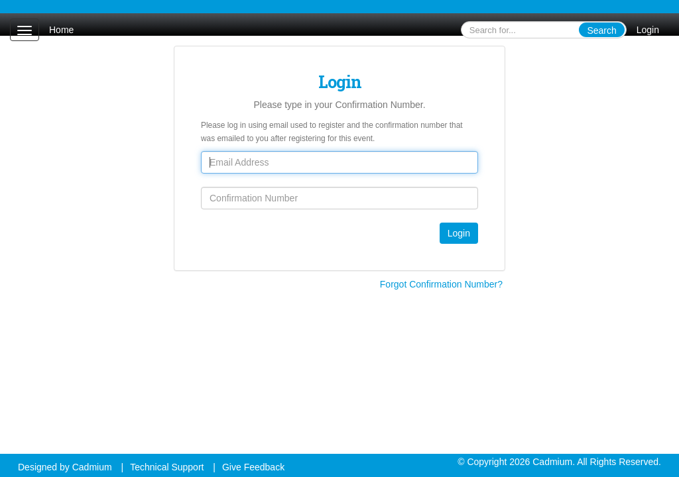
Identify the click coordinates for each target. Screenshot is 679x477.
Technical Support (167, 467)
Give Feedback (253, 467)
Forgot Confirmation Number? (441, 284)
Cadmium (92, 467)
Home (61, 30)
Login (648, 30)
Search (601, 30)
